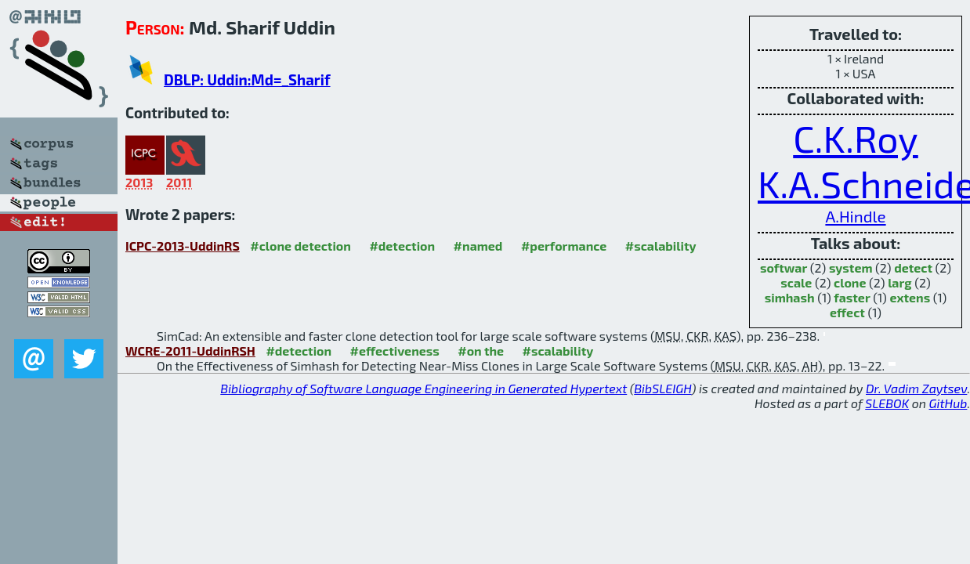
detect (913, 267)
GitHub (948, 403)
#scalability (661, 245)
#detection (402, 245)
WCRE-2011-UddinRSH (190, 350)
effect (847, 312)
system (851, 267)
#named (478, 245)
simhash (790, 297)
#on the (481, 350)
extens (909, 297)
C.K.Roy (855, 138)
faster (852, 297)
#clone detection (300, 245)
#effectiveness (395, 350)
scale (796, 282)
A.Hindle (855, 216)
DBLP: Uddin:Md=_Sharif (247, 79)
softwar (783, 267)
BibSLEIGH (662, 388)
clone (850, 282)
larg (899, 282)
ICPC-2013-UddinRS (182, 245)
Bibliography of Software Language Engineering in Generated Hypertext (423, 388)
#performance (563, 245)
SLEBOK (887, 403)
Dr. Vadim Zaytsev (916, 388)
